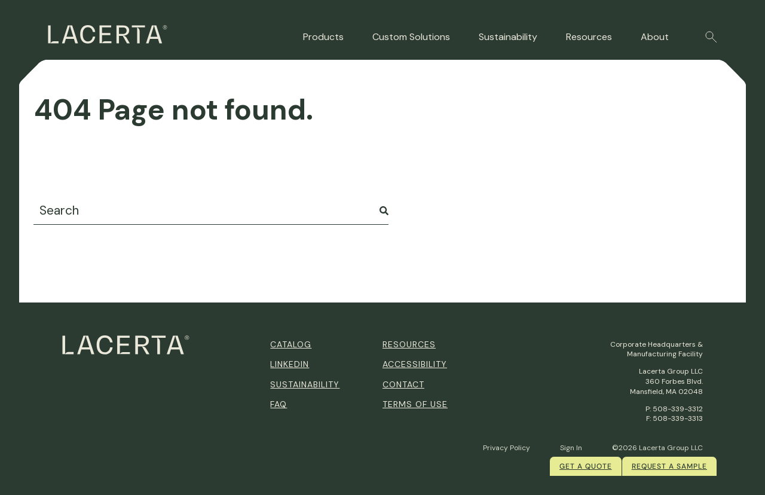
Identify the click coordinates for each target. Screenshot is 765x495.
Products (323, 36)
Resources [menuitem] (409, 344)
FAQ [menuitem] (278, 404)
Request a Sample (669, 466)
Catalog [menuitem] (290, 344)
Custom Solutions (411, 36)
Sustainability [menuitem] (304, 384)
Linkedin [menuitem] (289, 364)
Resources (589, 36)
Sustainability (508, 36)
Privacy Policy (506, 448)
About (655, 36)
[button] (711, 37)
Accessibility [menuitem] (414, 364)
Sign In (571, 448)
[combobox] (210, 210)
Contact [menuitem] (403, 384)
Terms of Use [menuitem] (415, 404)
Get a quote (585, 466)
